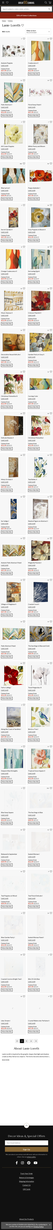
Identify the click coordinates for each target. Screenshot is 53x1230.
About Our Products (26, 1219)
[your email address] (26, 1142)
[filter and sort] (38, 32)
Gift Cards (26, 1189)
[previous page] (17, 1041)
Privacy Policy (38, 1226)
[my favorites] (7, 3)
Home (4, 21)
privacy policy (31, 1157)
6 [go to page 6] (31, 1041)
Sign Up (26, 1149)
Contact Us (27, 1185)
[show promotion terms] (26, 15)
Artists (10, 21)
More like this (7, 73)
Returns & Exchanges (26, 1177)
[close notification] (49, 1224)
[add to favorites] (22, 25)
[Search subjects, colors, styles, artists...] (26, 9)
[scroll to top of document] (26, 1128)
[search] (46, 2)
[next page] (36, 1041)
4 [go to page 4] (21, 1041)
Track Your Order (26, 1173)
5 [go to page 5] (26, 1041)
